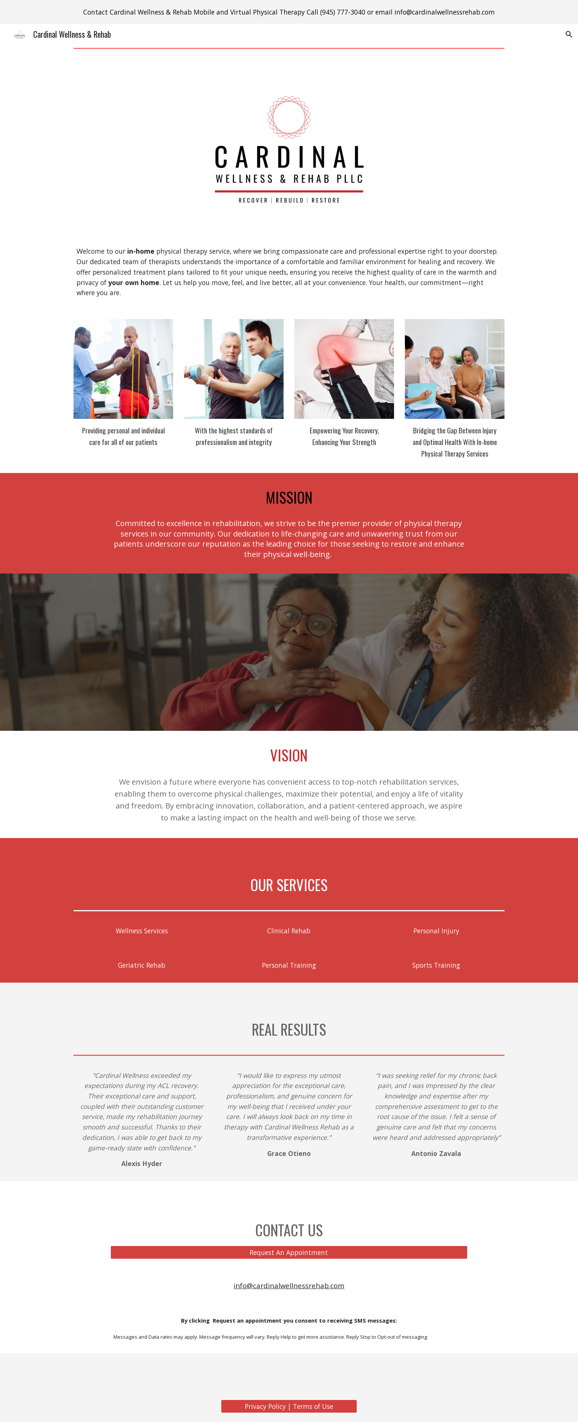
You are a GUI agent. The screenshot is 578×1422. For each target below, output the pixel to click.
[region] (289, 12)
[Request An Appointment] (289, 1252)
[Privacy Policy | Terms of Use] (289, 1406)
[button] (569, 34)
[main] (289, 271)
